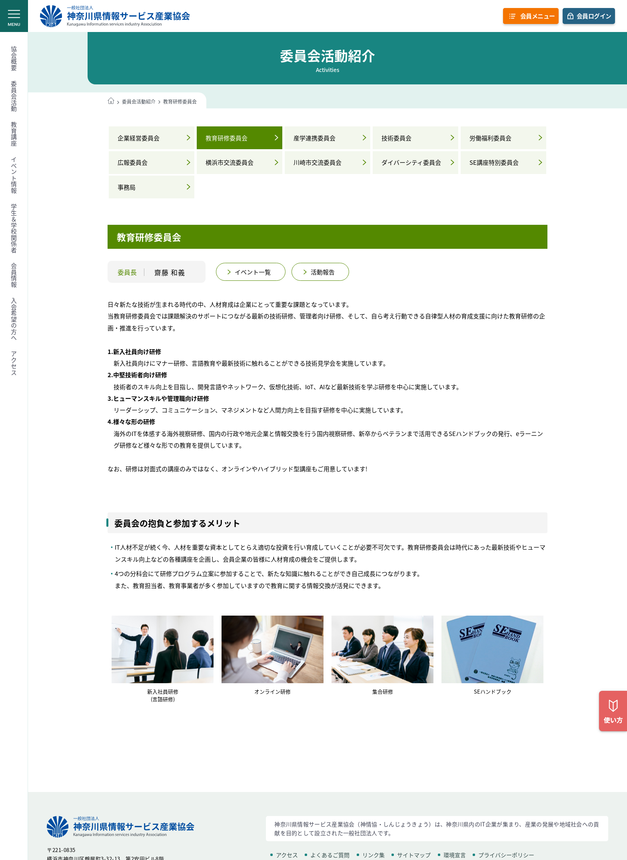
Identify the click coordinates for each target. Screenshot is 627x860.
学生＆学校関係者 (14, 228)
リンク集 (373, 855)
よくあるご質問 (329, 855)
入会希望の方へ (14, 319)
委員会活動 (14, 96)
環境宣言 (454, 855)
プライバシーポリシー (506, 855)
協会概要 (14, 58)
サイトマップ (414, 855)
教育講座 (14, 134)
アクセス (14, 363)
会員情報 (14, 275)
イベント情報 (14, 175)
